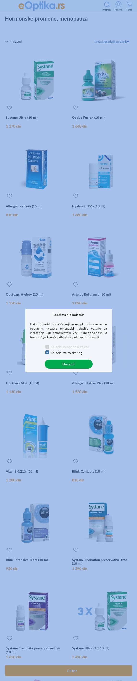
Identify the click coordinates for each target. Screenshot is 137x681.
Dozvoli (68, 364)
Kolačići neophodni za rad (70, 347)
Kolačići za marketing (66, 353)
